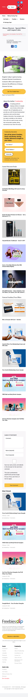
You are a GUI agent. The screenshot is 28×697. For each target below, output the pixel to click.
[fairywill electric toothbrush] (14, 220)
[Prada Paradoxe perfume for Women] (14, 194)
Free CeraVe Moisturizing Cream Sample (13, 370)
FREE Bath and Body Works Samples (11, 394)
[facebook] (18, 2)
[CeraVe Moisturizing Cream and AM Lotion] (14, 324)
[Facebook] (12, 46)
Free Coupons (6, 34)
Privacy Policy (8, 476)
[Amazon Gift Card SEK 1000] (14, 299)
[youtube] (21, 9)
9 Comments (12, 547)
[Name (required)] (14, 450)
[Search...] (12, 7)
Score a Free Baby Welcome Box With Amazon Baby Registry (12, 265)
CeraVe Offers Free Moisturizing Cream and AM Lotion (13, 344)
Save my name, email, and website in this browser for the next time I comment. (13, 467)
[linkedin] (18, 12)
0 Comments (15, 42)
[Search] (9, 7)
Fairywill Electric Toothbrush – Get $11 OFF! (13, 240)
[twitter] (21, 2)
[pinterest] (21, 5)
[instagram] (18, 5)
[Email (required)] (14, 455)
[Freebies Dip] (4, 7)
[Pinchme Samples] (14, 398)
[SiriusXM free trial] (14, 271)
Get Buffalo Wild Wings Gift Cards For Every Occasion (13, 189)
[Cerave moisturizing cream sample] (14, 350)
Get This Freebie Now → (14, 91)
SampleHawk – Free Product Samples (13, 603)
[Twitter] (15, 46)
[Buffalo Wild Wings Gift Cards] (14, 168)
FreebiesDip (19, 101)
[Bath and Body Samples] (14, 374)
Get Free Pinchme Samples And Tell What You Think (13, 419)
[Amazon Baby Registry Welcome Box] (14, 245)
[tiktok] (18, 9)
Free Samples (13, 34)
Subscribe (8, 154)
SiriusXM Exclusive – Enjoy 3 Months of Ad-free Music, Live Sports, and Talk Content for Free (13, 291)
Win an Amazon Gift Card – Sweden (11, 319)
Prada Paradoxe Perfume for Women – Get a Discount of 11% (14, 215)
